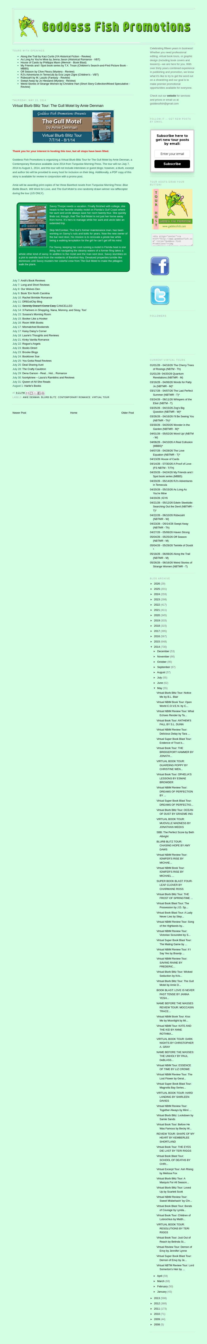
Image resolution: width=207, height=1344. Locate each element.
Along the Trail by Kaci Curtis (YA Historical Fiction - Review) (56, 56)
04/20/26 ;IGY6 (159, 497)
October (162, 661)
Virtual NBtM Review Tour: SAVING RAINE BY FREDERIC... (171, 962)
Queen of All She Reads (36, 381)
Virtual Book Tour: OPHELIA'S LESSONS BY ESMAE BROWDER (173, 778)
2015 (157, 641)
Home (73, 412)
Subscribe (172, 164)
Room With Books (32, 322)
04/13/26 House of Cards (164, 459)
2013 (157, 1298)
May (160, 688)
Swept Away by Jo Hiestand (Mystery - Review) (48, 80)
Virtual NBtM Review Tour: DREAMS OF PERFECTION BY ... (174, 791)
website (172, 95)
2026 (157, 583)
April (160, 1275)
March (161, 1281)
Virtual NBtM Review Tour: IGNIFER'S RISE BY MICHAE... (171, 858)
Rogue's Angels (31, 343)
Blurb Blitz (48, 397)
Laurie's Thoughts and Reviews (40, 335)
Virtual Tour (100, 397)
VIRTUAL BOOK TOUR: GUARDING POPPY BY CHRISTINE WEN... (172, 765)
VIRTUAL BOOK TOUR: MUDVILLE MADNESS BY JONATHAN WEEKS (173, 823)
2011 (157, 1308)
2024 (157, 594)
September (164, 667)
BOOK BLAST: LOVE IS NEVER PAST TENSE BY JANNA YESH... (175, 994)
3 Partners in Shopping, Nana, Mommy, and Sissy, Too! (54, 310)
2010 (157, 1313)
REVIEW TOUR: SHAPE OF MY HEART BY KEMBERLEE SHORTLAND (175, 1137)
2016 (157, 636)
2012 (157, 1303)
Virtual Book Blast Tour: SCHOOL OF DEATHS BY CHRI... (173, 1159)
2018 (157, 625)
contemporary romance (74, 397)
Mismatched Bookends (35, 326)
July (160, 677)
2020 (157, 615)
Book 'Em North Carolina (35, 293)
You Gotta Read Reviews (37, 360)
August (161, 672)
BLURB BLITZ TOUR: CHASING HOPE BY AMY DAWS (173, 845)
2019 (157, 620)
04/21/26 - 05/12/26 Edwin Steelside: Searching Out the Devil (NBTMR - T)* (171, 506)
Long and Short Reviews (35, 284)
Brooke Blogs (30, 352)
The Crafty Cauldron (34, 369)
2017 (157, 631)
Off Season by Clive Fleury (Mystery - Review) (47, 71)
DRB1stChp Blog (32, 301)
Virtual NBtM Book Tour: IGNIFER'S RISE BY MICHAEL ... (170, 871)
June (160, 682)
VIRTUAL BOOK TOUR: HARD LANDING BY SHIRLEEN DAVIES (174, 1096)
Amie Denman (31, 397)
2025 (157, 588)
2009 (157, 1319)
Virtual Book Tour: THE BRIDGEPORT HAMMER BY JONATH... (174, 752)
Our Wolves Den (30, 289)
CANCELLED (47, 305)
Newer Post (19, 412)
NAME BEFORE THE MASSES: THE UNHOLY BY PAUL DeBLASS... (175, 1056)
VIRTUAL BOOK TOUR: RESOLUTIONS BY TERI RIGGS (172, 1228)
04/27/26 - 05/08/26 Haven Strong (170, 532)
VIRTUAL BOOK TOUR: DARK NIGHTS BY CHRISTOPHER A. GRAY (174, 1042)
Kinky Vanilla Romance (35, 339)
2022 (157, 604)
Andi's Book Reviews (33, 280)
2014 (157, 646)
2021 (157, 609)
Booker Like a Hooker (35, 318)
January (162, 1291)
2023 (157, 599)
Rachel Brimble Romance (37, 297)
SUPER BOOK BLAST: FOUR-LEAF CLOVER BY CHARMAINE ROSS (174, 885)
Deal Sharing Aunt (32, 364)
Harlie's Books (32, 385)
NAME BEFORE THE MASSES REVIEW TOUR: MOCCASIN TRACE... (175, 1007)
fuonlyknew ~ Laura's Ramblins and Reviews (48, 377)
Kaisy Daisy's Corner (34, 331)
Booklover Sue (30, 356)
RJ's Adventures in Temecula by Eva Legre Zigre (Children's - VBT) (60, 74)
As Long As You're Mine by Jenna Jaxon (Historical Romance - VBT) (60, 59)
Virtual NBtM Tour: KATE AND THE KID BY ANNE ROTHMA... (173, 1029)
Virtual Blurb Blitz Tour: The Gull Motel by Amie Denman (58, 106)
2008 (157, 1324)
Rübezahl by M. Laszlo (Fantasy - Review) (45, 77)
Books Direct (29, 347)
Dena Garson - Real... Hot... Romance (44, 373)
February (163, 1286)
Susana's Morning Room (36, 314)
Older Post (127, 412)
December (163, 651)
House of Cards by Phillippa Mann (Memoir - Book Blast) (54, 62)
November (163, 656)
